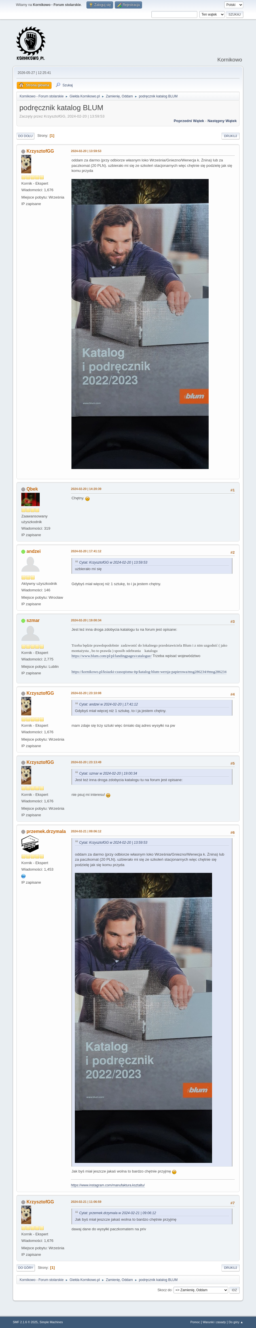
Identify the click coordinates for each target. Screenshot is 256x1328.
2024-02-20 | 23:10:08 (86, 693)
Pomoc (195, 1322)
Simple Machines (51, 1322)
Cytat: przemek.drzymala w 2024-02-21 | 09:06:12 (117, 1213)
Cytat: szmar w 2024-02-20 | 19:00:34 (108, 773)
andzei (34, 551)
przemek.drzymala (46, 831)
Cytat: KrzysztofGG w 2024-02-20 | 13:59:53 (113, 562)
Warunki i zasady (214, 1322)
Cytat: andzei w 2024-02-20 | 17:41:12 (108, 704)
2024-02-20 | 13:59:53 (86, 151)
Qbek (32, 489)
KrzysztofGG (40, 151)
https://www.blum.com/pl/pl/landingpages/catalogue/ (111, 656)
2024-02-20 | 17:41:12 (86, 551)
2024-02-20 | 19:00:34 (86, 620)
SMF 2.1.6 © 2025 (25, 1322)
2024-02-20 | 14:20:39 (86, 489)
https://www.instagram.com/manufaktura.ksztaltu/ (108, 1185)
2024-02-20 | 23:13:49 (86, 762)
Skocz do (165, 1290)
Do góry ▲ (236, 1322)
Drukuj (230, 136)
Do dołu (25, 136)
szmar (33, 620)
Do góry (25, 1267)
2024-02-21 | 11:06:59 (86, 1201)
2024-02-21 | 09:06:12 (86, 831)
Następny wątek (222, 121)
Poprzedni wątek (189, 121)
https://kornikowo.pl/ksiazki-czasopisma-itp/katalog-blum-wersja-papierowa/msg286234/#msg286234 (149, 672)
